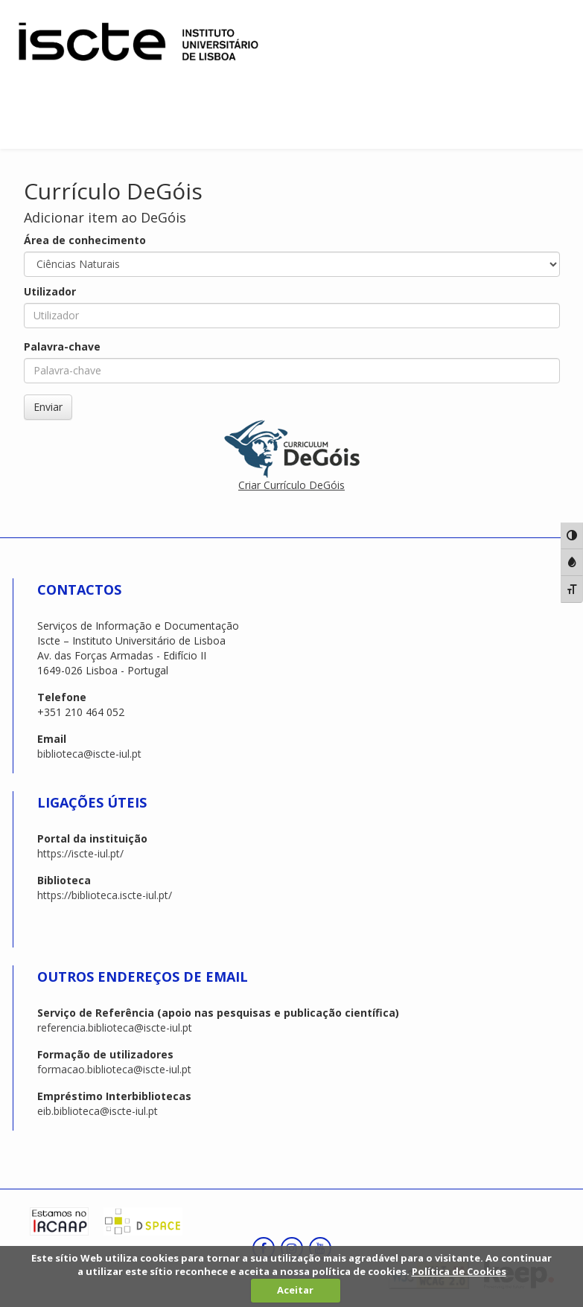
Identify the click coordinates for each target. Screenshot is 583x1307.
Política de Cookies (459, 1271)
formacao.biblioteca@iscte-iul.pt (114, 1069)
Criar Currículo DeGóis (291, 485)
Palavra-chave (62, 346)
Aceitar (295, 1290)
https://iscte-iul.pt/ (80, 853)
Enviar (48, 407)
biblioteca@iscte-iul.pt (89, 754)
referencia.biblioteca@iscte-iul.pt (114, 1027)
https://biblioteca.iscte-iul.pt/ (104, 895)
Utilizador (50, 291)
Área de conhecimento (85, 240)
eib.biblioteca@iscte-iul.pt (97, 1111)
